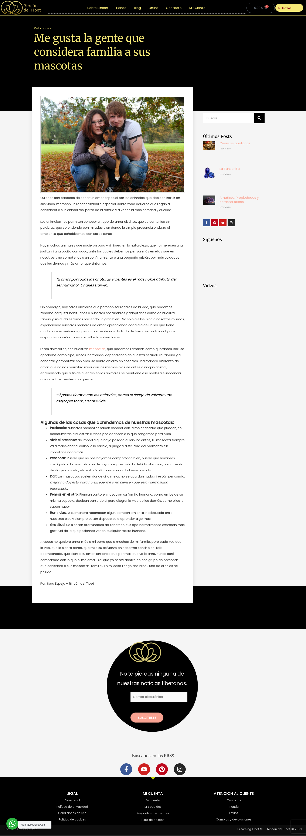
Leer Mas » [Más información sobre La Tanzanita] (225, 174)
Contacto (174, 8)
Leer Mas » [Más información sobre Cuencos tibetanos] (225, 148)
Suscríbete (147, 717)
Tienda (121, 8)
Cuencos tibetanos (235, 143)
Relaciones (42, 28)
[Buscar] (259, 118)
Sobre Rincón (97, 8)
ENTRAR (284, 8)
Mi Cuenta (197, 8)
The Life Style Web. (21, 829)
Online (153, 8)
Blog (137, 8)
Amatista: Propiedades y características (239, 199)
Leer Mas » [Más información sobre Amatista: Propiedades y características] (225, 207)
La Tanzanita (230, 168)
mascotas (97, 349)
